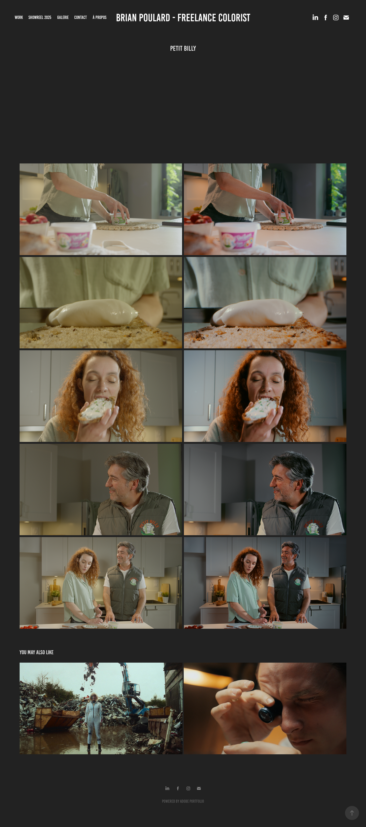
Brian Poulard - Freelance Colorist (183, 17)
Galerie (63, 17)
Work (19, 17)
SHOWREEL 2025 (39, 17)
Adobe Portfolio (192, 801)
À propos (99, 17)
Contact (80, 17)
